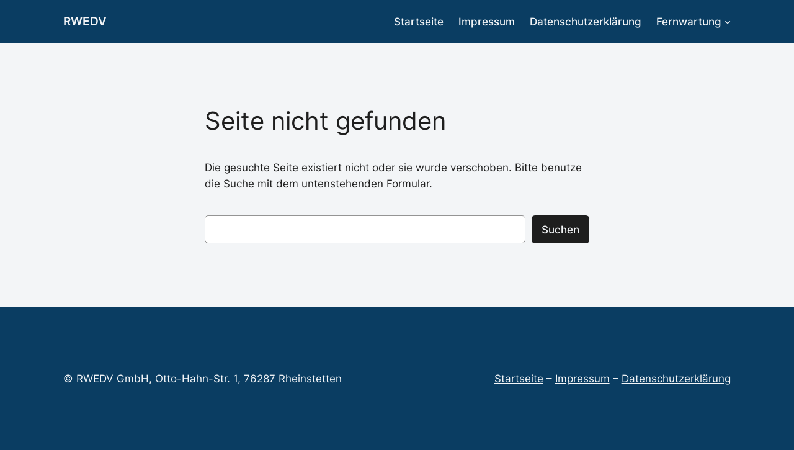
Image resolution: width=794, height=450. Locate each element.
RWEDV (85, 21)
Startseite (518, 378)
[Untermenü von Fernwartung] (728, 22)
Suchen (560, 229)
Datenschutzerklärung (676, 378)
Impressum (582, 378)
